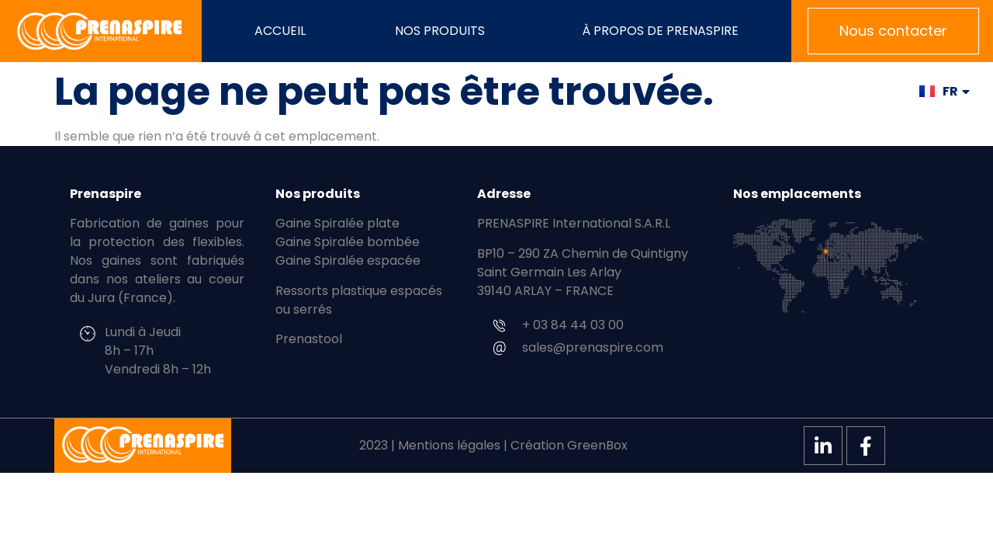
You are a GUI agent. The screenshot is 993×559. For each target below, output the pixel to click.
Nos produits (444, 31)
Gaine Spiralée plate (337, 223)
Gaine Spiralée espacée (347, 260)
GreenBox (597, 445)
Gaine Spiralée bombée (347, 242)
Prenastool (308, 339)
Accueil (280, 31)
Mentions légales (449, 445)
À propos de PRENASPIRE (660, 31)
